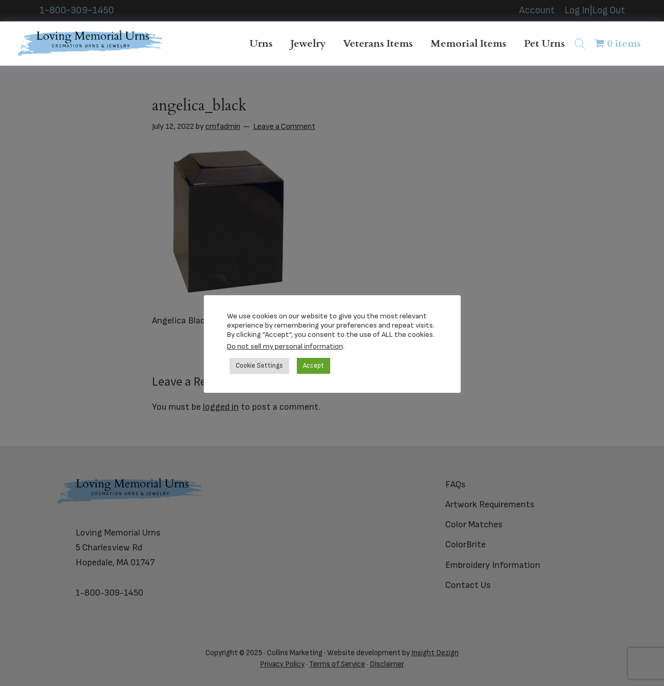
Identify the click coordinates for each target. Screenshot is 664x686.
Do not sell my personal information (285, 346)
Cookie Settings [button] (259, 365)
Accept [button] (313, 365)
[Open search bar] (580, 43)
